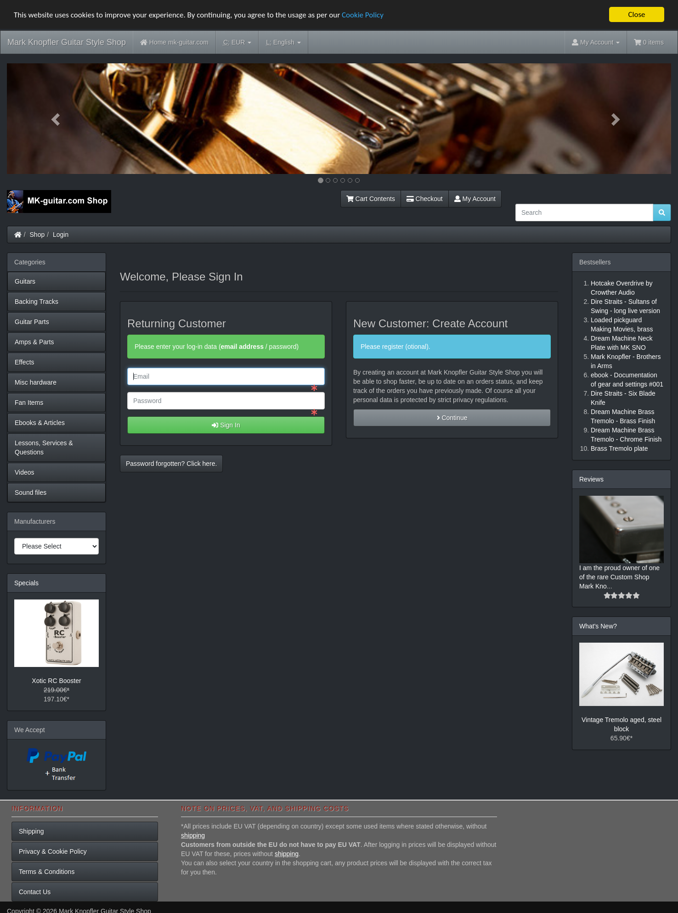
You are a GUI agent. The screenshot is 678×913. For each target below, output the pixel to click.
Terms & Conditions (46, 871)
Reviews (591, 479)
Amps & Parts (34, 342)
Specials (26, 583)
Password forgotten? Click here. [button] (171, 463)
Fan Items (29, 402)
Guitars (25, 281)
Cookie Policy (363, 14)
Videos (24, 472)
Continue (452, 417)
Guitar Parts (32, 321)
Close (636, 14)
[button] (57, 118)
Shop (37, 234)
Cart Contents (370, 198)
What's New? (598, 626)
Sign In (226, 425)
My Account (475, 198)
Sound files (30, 492)
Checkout (425, 198)
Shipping (31, 831)
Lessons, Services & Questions (44, 447)
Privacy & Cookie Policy (53, 851)
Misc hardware (35, 382)
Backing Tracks (36, 301)
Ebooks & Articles (40, 422)
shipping (193, 835)
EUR (237, 42)
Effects (24, 362)
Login (60, 234)
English (283, 42)
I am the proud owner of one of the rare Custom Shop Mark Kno (619, 577)
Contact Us (35, 892)
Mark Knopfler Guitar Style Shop (66, 42)
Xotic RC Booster (56, 680)
